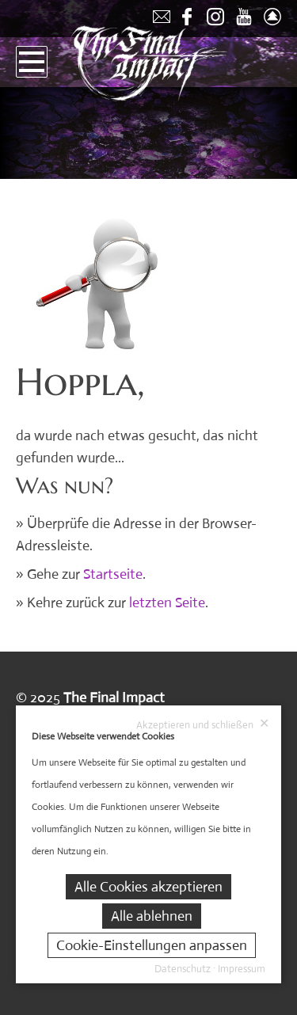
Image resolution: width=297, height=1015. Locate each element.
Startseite (113, 574)
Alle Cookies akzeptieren (148, 886)
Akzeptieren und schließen (202, 724)
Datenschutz (182, 968)
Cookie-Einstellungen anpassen (151, 945)
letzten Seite (167, 602)
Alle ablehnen (151, 916)
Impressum (241, 968)
